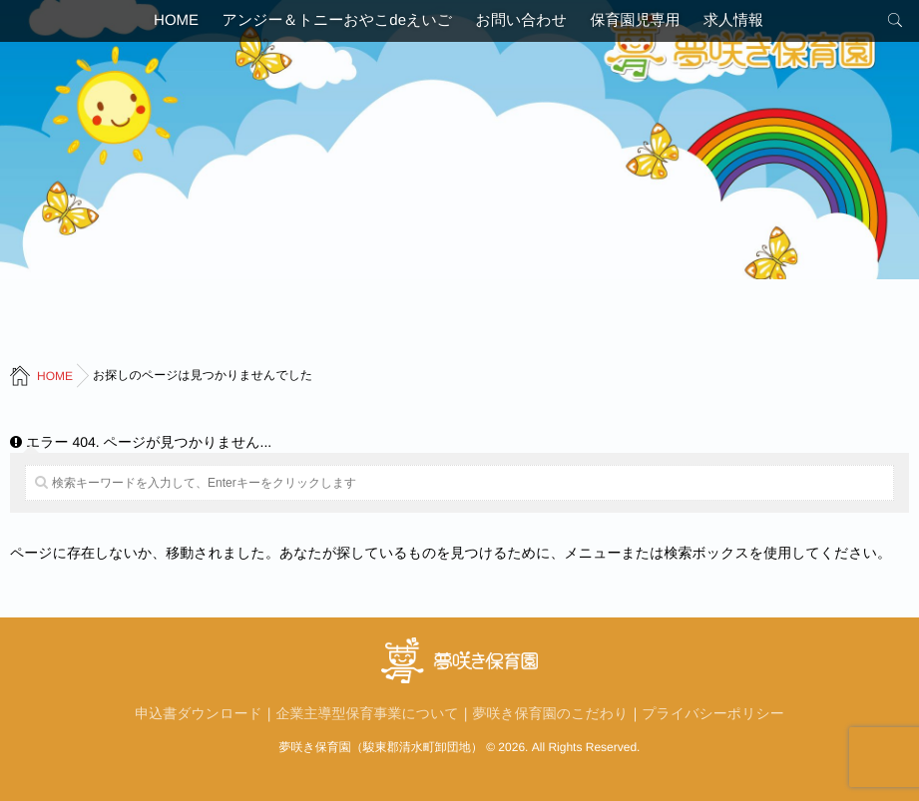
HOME (159, 24)
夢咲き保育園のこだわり (551, 713)
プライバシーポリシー (713, 713)
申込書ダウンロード (198, 713)
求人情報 (750, 24)
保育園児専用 (644, 24)
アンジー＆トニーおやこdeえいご (329, 24)
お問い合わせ (521, 24)
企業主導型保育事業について (367, 713)
